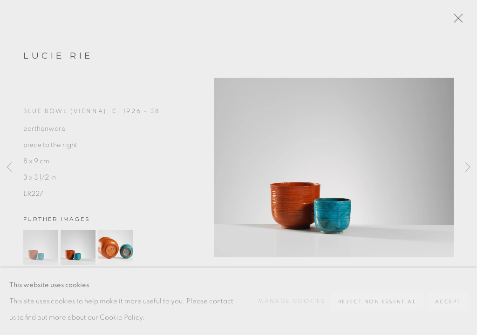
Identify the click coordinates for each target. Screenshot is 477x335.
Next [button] (467, 167)
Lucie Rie (58, 55)
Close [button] (456, 21)
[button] (40, 247)
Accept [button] (448, 301)
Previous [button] (9, 167)
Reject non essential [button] (377, 301)
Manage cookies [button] (292, 301)
